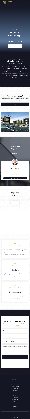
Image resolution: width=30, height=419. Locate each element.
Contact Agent (15, 178)
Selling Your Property (15, 384)
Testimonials (15, 397)
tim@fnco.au (15, 172)
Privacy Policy (15, 406)
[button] (3, 122)
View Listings (14, 46)
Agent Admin (15, 379)
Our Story (15, 395)
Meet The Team (15, 399)
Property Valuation (15, 386)
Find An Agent (15, 388)
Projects (15, 390)
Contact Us (15, 401)
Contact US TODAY (15, 104)
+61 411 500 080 (15, 171)
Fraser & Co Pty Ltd (18, 413)
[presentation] (15, 362)
